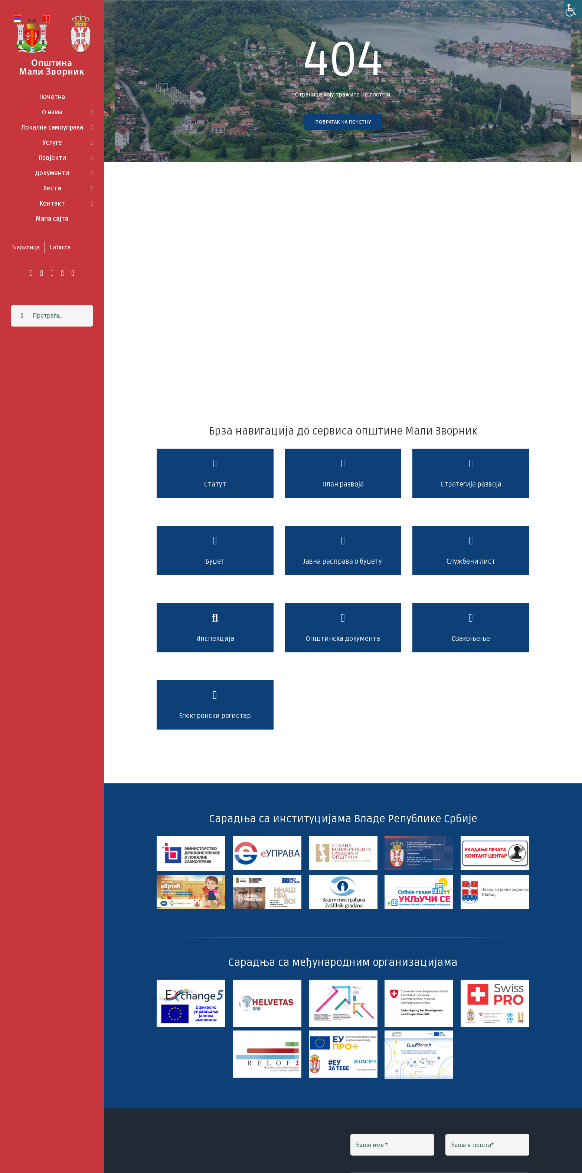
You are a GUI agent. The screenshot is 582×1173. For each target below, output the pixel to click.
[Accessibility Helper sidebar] (573, 9)
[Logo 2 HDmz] (343, 877)
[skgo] (343, 838)
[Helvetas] (267, 982)
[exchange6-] (419, 1033)
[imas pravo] (267, 877)
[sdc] (419, 982)
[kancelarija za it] (419, 838)
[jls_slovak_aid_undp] (343, 982)
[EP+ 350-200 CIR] (343, 1033)
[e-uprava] (267, 838)
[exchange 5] (191, 982)
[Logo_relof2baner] (267, 1033)
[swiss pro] (495, 982)
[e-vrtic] (191, 877)
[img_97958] (495, 838)
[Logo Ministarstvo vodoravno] (191, 838)
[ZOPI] (419, 877)
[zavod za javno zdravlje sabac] (495, 877)
